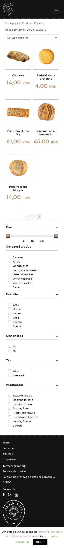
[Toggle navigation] (56, 9)
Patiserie (8, 448)
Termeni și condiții (14, 466)
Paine (6, 442)
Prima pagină (12, 23)
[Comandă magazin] (32, 37)
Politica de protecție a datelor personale (29, 477)
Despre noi (9, 459)
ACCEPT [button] (40, 542)
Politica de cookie (14, 471)
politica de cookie (20, 536)
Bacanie (8, 453)
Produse (27, 23)
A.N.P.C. (7, 482)
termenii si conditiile (49, 532)
